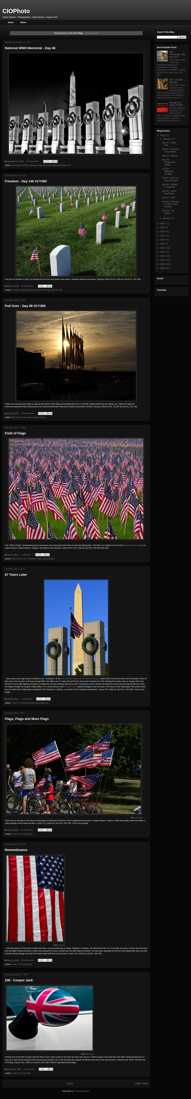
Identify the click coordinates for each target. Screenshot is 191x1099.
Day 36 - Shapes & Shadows (170, 185)
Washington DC (64, 165)
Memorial (47, 165)
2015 (162, 244)
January (167, 218)
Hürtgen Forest (70, 686)
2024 (162, 135)
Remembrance (16, 850)
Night (54, 165)
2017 (162, 235)
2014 (162, 248)
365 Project (16, 417)
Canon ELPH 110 (19, 559)
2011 (162, 260)
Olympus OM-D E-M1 (53, 290)
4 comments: (27, 699)
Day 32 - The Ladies (168, 211)
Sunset (43, 417)
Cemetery (16, 290)
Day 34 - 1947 (168, 197)
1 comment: (26, 555)
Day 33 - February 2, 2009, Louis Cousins (170, 204)
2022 (162, 223)
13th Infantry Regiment (71, 678)
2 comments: (29, 1069)
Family (24, 964)
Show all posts (91, 33)
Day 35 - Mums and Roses (169, 192)
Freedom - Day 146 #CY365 (26, 181)
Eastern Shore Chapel (133, 545)
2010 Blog (138, 818)
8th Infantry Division (90, 678)
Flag (39, 165)
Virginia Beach (48, 559)
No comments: (32, 161)
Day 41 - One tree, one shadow (170, 150)
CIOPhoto (16, 11)
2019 (162, 227)
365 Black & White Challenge (24, 165)
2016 (162, 239)
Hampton (30, 290)
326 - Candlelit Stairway (176, 80)
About (23, 22)
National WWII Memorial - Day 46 (30, 48)
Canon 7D (16, 703)
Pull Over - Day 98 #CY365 (25, 306)
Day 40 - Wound (169, 155)
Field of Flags (15, 433)
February (167, 139)
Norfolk (36, 417)
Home (11, 22)
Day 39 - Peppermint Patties (168, 162)
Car (24, 1073)
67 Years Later (16, 574)
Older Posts (141, 1083)
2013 (162, 252)
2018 (162, 231)
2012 (162, 256)
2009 (162, 268)
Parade (29, 834)
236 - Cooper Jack (19, 980)
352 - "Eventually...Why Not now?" (177, 54)
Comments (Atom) (82, 1091)
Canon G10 (17, 1073)
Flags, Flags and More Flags (27, 719)
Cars (25, 417)
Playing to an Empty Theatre (176, 103)
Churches (32, 559)
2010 (162, 264)
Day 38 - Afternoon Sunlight (168, 171)
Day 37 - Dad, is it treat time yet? (170, 179)
